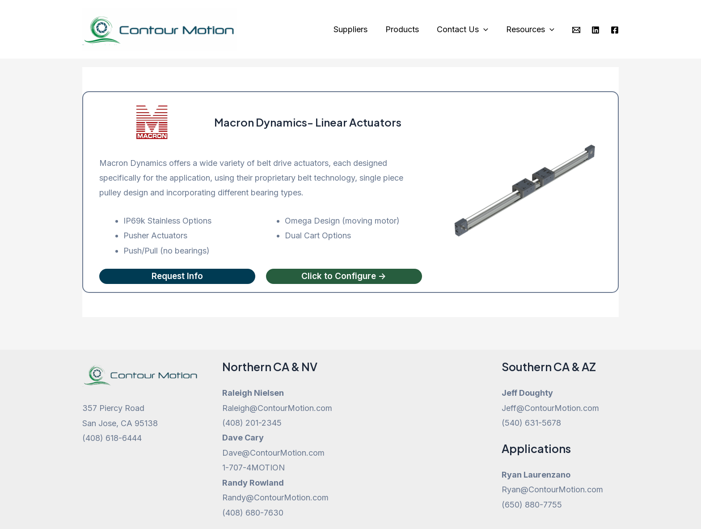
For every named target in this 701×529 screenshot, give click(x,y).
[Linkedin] (595, 30)
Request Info (177, 276)
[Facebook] (615, 30)
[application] (486, 29)
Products (406, 29)
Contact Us (465, 29)
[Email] (576, 30)
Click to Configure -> (344, 276)
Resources (531, 29)
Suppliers (357, 29)
